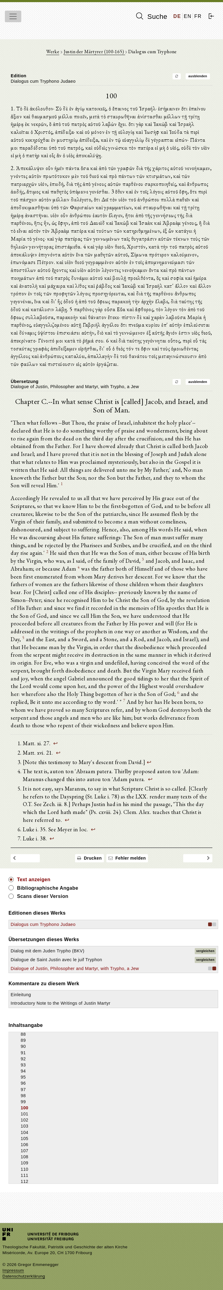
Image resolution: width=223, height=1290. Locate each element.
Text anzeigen (33, 895)
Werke (52, 51)
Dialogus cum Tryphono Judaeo (43, 939)
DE (177, 16)
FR (198, 16)
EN (187, 16)
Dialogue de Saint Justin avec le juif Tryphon (56, 975)
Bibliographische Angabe (47, 903)
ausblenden (194, 76)
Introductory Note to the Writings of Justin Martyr (60, 1019)
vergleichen (205, 966)
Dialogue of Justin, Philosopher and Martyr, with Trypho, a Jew (75, 984)
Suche (151, 16)
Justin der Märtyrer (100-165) (94, 51)
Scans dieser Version (42, 912)
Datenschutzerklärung (23, 1276)
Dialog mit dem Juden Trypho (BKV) (47, 966)
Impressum (13, 1270)
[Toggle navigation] (13, 16)
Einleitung (21, 1010)
